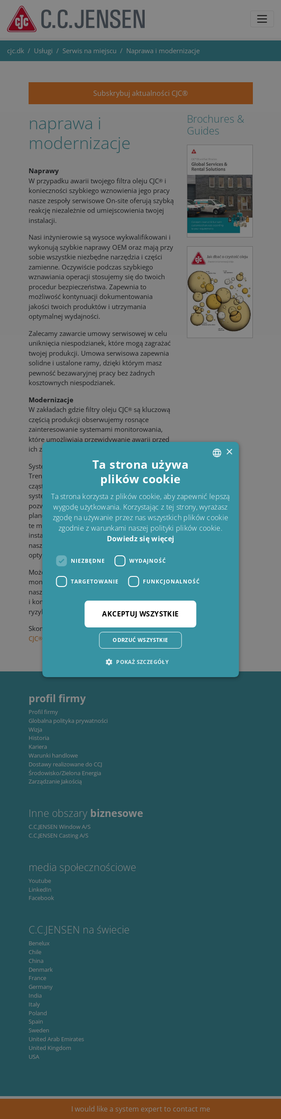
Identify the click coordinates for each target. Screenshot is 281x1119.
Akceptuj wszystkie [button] (140, 614)
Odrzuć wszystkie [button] (140, 640)
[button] (140, 661)
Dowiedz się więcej (140, 538)
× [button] (229, 452)
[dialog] (140, 559)
